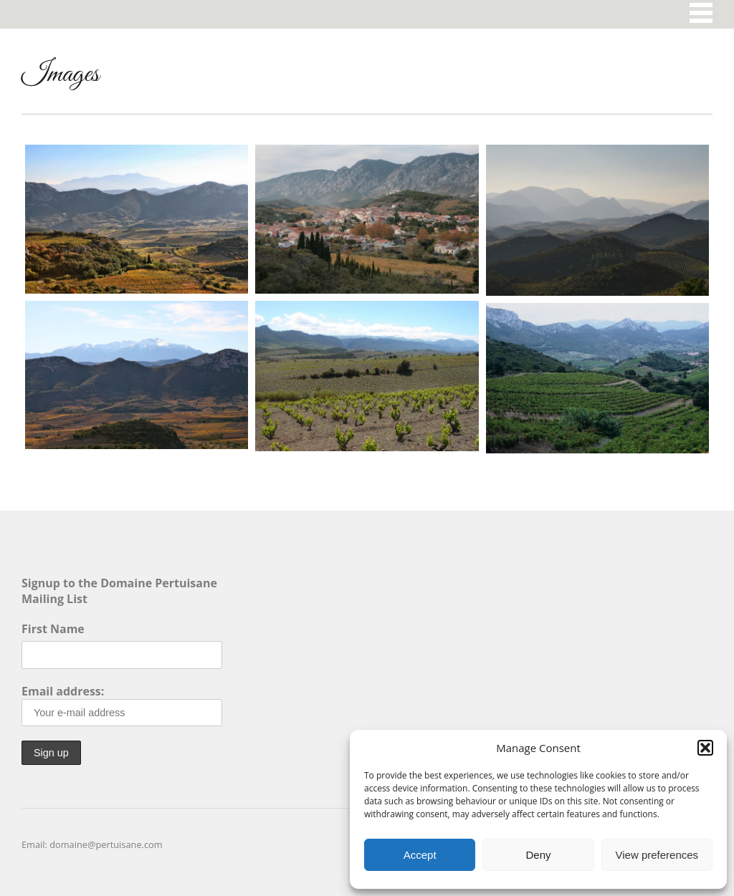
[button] (705, 748)
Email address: (122, 705)
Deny (537, 855)
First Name (53, 629)
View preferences (657, 855)
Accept (420, 855)
